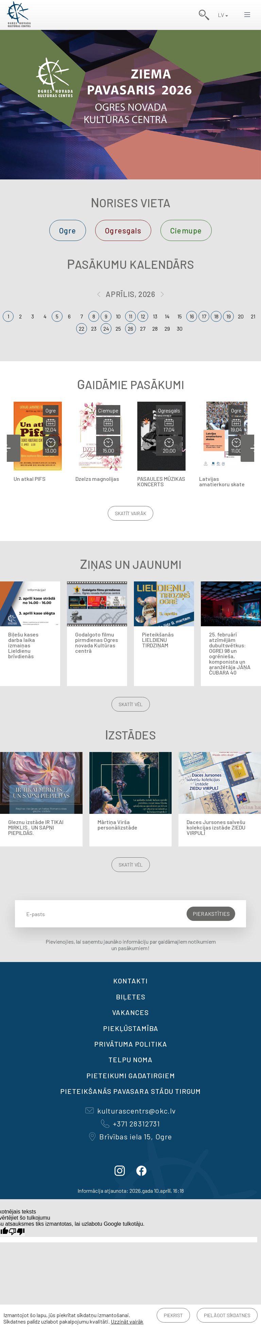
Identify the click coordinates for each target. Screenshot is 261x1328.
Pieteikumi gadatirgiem (130, 1075)
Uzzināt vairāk (127, 1321)
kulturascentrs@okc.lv (130, 1110)
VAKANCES (130, 1012)
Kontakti (130, 981)
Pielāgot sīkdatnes (227, 1315)
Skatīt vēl (131, 704)
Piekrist (173, 1315)
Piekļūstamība (130, 1028)
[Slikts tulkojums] (16, 1231)
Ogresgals (123, 230)
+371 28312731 (130, 1123)
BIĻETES (130, 997)
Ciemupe (186, 230)
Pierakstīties (211, 913)
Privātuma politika (130, 1044)
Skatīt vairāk (130, 513)
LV (221, 15)
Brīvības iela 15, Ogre (130, 1136)
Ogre (67, 230)
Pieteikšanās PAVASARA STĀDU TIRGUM (130, 1091)
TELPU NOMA (130, 1059)
